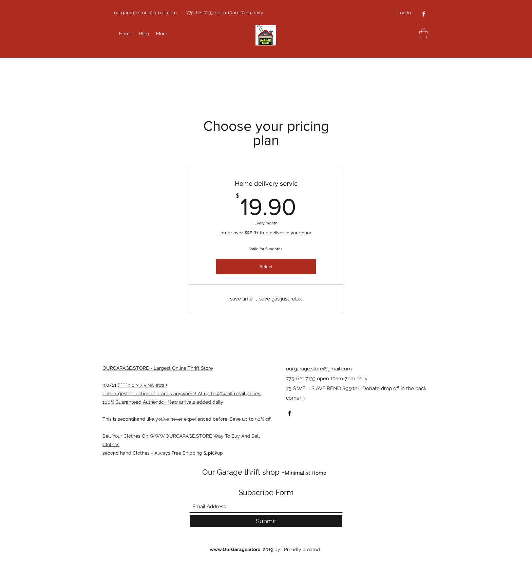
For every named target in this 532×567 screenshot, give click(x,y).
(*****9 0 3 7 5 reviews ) (142, 385)
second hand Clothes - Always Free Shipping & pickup (162, 453)
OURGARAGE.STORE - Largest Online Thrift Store (157, 368)
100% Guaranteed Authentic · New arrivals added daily (162, 402)
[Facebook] (423, 14)
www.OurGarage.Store (235, 549)
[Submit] (266, 521)
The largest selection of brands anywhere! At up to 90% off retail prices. (181, 393)
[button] (423, 33)
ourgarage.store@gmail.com (145, 12)
